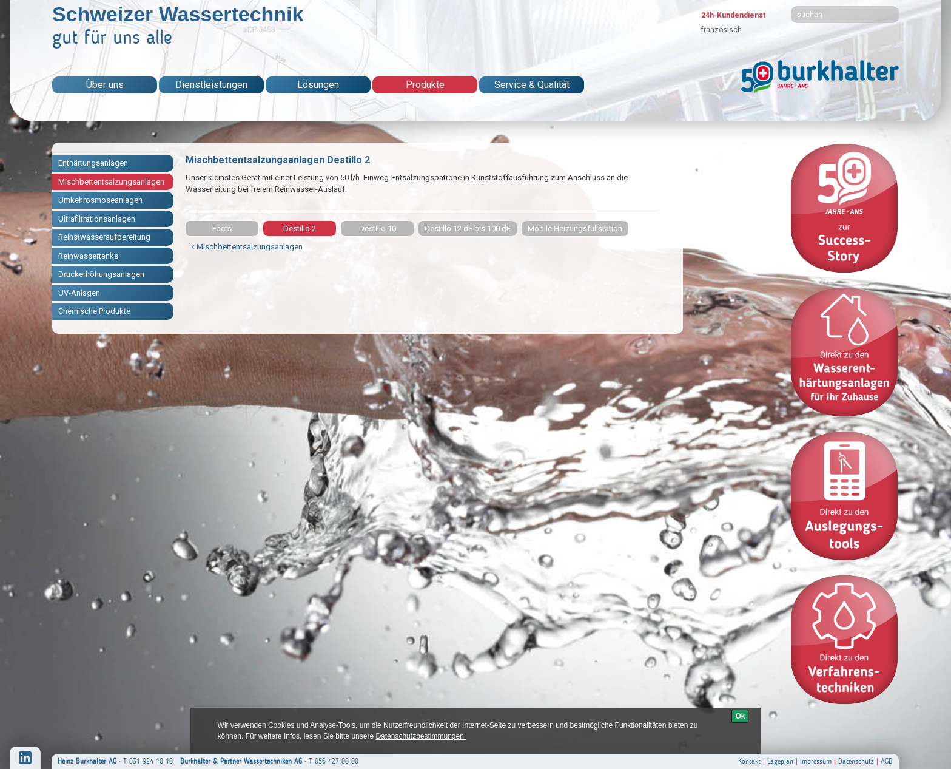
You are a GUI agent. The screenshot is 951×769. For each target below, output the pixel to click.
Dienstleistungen (211, 84)
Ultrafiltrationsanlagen (96, 218)
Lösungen (318, 84)
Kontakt (749, 761)
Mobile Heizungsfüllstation (575, 228)
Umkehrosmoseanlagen (100, 200)
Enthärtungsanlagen (93, 163)
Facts (222, 228)
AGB (887, 761)
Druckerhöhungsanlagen (101, 274)
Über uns (105, 84)
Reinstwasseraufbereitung (104, 237)
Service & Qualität (532, 84)
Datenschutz (856, 761)
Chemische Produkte (94, 311)
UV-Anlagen (79, 292)
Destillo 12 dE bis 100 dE (468, 228)
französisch (721, 29)
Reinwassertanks (88, 255)
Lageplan (780, 761)
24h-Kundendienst (733, 15)
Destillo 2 (299, 228)
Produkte (425, 84)
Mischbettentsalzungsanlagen (111, 181)
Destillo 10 (377, 228)
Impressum (816, 761)
